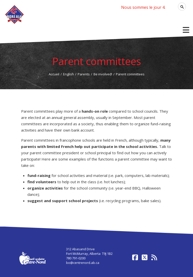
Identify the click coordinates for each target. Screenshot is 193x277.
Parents (84, 74)
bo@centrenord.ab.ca (82, 262)
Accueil (54, 74)
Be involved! (102, 74)
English (68, 74)
